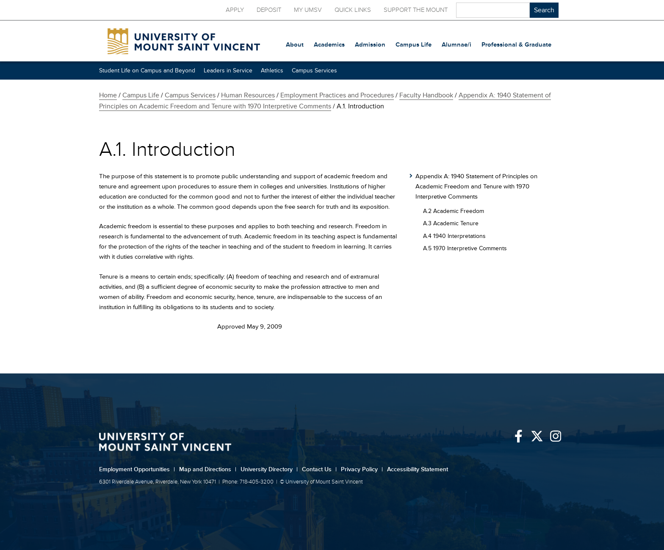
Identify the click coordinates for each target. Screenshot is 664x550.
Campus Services (314, 70)
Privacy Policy (362, 469)
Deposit (269, 10)
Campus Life (140, 95)
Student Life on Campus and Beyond (147, 70)
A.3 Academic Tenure (451, 223)
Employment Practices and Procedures (337, 95)
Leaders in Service (228, 70)
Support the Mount (416, 10)
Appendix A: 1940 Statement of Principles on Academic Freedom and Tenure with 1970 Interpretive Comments (476, 186)
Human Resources (248, 95)
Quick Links (353, 10)
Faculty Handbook (426, 95)
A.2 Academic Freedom (453, 211)
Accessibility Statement (417, 469)
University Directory (269, 469)
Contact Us (319, 469)
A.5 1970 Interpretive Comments (465, 248)
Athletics (272, 70)
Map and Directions (207, 469)
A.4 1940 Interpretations (454, 236)
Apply (235, 10)
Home (108, 95)
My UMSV (308, 10)
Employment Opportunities (137, 469)
